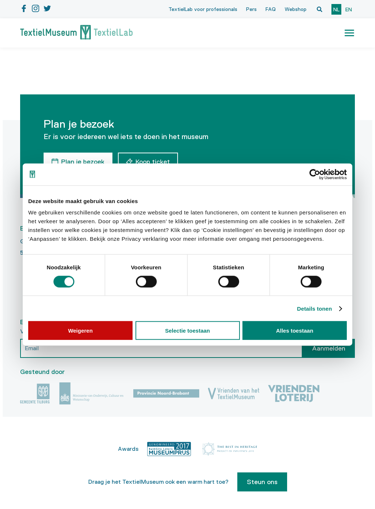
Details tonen (314, 308)
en (348, 9)
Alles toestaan (294, 331)
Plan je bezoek (82, 161)
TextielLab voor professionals (202, 9)
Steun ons (262, 482)
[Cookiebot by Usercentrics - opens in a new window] (315, 174)
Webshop (296, 9)
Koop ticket (152, 161)
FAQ (271, 9)
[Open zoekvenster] (319, 9)
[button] (349, 33)
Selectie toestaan (187, 331)
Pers (251, 9)
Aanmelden (328, 348)
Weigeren (80, 331)
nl (336, 9)
